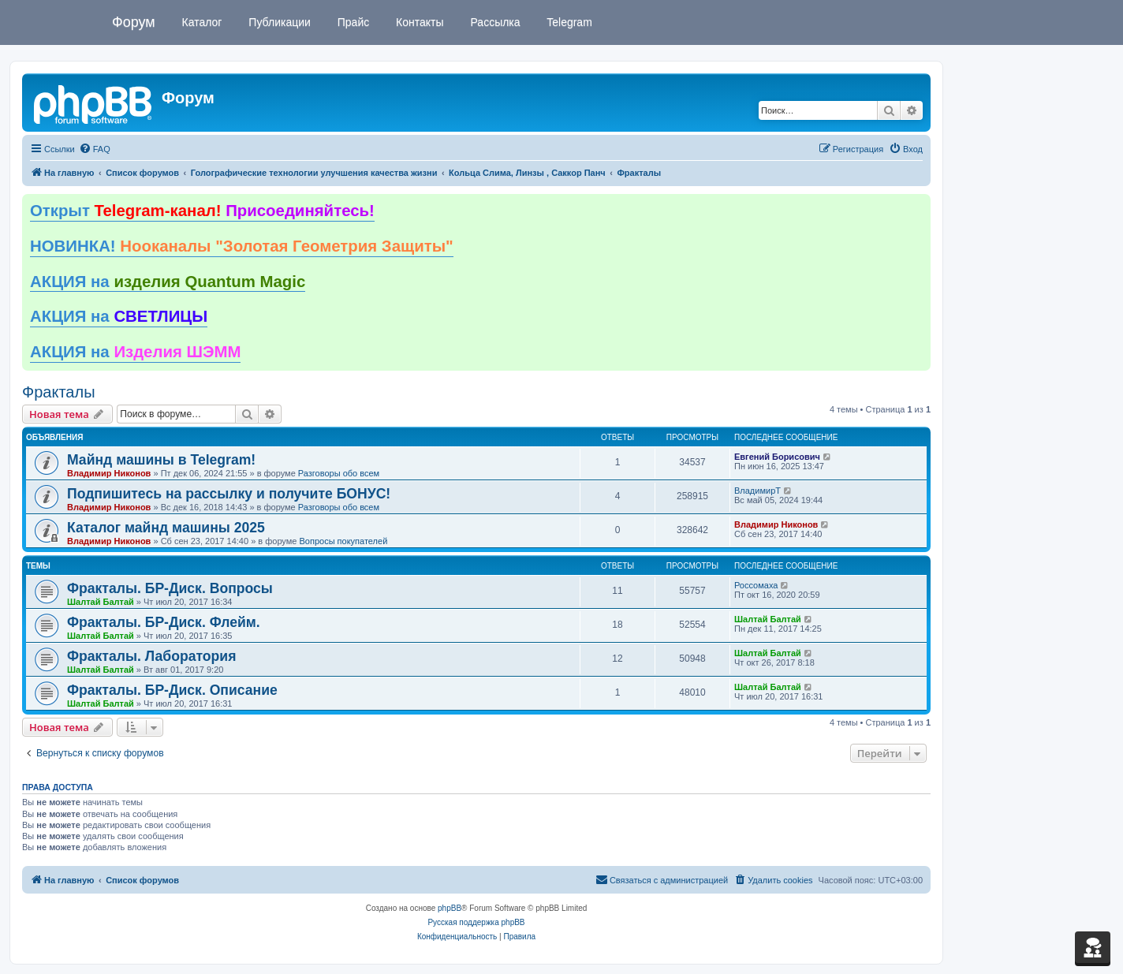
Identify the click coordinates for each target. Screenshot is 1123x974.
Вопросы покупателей (343, 541)
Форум (133, 22)
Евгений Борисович (777, 456)
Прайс (351, 22)
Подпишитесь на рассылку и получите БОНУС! (228, 494)
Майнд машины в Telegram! (161, 460)
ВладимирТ (757, 490)
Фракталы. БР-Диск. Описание (172, 690)
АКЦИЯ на (167, 281)
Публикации (277, 22)
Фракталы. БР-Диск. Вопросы (170, 588)
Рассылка (494, 22)
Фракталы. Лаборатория (151, 656)
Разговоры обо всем (338, 473)
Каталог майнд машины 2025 (166, 528)
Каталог (200, 22)
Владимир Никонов (109, 473)
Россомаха (756, 585)
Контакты (418, 22)
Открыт (202, 210)
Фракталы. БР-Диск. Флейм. (163, 622)
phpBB (449, 908)
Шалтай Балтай (100, 601)
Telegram (568, 22)
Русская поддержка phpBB (475, 922)
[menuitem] (94, 149)
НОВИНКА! (241, 246)
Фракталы (58, 392)
